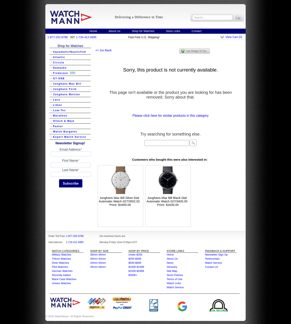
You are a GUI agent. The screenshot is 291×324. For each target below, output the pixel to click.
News (170, 262)
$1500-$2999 (136, 270)
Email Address (70, 149)
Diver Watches (60, 262)
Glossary (172, 266)
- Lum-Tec (58, 110)
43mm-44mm (98, 262)
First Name (70, 160)
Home (93, 31)
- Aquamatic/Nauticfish (68, 51)
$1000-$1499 (136, 266)
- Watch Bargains (64, 131)
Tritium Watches (61, 258)
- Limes (56, 105)
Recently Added (61, 275)
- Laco (55, 99)
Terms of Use (174, 279)
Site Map (172, 270)
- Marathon (59, 115)
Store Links (173, 31)
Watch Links (174, 283)
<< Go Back (103, 50)
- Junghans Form (64, 89)
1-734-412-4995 (86, 37)
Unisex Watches (61, 283)
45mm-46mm (98, 266)
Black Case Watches (64, 279)
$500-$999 (134, 262)
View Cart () (233, 37)
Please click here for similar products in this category (170, 115)
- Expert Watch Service (68, 137)
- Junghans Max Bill (66, 83)
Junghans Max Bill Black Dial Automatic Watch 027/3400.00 (167, 199)
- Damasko (59, 67)
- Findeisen (63, 73)
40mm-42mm (98, 258)
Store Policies (175, 275)
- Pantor (57, 126)
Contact (196, 31)
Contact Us (211, 266)
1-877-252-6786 (57, 37)
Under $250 (135, 254)
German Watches (62, 270)
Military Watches (61, 254)
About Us (114, 31)
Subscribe (70, 183)
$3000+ (132, 275)
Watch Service (175, 287)
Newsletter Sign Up (216, 254)
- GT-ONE (58, 78)
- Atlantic (58, 57)
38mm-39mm (98, 254)
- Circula (57, 62)
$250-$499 (134, 258)
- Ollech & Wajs (63, 121)
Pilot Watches (60, 266)
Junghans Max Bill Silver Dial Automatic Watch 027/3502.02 (119, 199)
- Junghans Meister (65, 94)
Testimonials (212, 258)
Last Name (70, 170)
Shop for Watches (143, 31)
